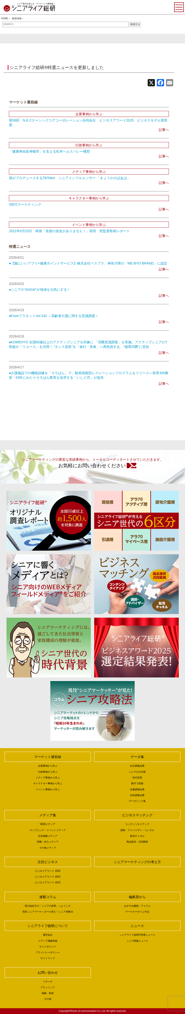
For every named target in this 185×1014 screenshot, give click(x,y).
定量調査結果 (137, 789)
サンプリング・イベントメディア (48, 830)
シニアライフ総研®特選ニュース (137, 934)
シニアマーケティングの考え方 (137, 862)
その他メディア (47, 847)
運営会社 (48, 934)
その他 (47, 999)
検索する (135, 24)
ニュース (137, 926)
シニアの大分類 (137, 772)
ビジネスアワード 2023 (47, 882)
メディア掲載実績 (47, 941)
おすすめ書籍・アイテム (137, 906)
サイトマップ (47, 958)
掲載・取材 (48, 993)
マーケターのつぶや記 (137, 911)
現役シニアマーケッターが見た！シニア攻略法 (47, 911)
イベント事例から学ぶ (48, 789)
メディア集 (47, 815)
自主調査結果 (137, 765)
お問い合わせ (48, 972)
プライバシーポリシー (48, 952)
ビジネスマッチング (137, 815)
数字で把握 (137, 783)
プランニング (47, 987)
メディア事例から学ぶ (48, 777)
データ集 (137, 757)
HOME (4, 18)
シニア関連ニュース (137, 941)
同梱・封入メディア (48, 841)
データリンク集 (137, 801)
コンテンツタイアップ (137, 824)
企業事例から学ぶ (47, 765)
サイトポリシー (47, 946)
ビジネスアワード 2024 (47, 876)
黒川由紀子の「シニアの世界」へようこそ (48, 906)
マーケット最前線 (47, 757)
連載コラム (47, 897)
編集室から (137, 897)
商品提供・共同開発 (137, 841)
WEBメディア (47, 824)
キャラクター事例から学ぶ (47, 783)
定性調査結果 (137, 795)
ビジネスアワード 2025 (47, 871)
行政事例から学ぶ (47, 772)
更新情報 (16, 18)
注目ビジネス (48, 862)
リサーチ (48, 981)
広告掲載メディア (47, 836)
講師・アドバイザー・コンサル (137, 830)
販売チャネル (137, 836)
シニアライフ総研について (47, 926)
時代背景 (137, 777)
